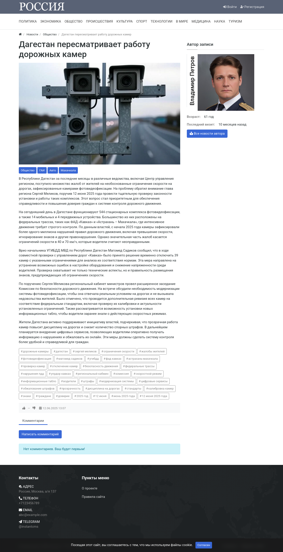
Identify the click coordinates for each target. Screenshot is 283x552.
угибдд (94, 358)
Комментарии (33, 421)
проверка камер (34, 366)
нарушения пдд (33, 373)
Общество (27, 170)
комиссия (122, 373)
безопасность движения (101, 366)
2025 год (82, 396)
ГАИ (42, 170)
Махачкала (68, 170)
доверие (64, 396)
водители (69, 381)
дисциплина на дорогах (104, 388)
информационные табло (39, 381)
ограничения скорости (118, 351)
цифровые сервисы (154, 381)
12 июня (101, 396)
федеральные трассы (140, 366)
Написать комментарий (40, 434)
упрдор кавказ (61, 373)
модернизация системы (117, 381)
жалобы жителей (152, 351)
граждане (44, 396)
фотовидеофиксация (37, 358)
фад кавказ (113, 358)
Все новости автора (207, 134)
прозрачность (70, 388)
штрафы (88, 381)
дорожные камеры (36, 351)
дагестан (62, 351)
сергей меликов (86, 351)
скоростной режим (149, 373)
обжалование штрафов (39, 388)
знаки (27, 396)
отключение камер (65, 366)
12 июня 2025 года (154, 396)
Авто (53, 170)
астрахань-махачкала (143, 358)
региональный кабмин (93, 373)
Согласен (203, 545)
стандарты (134, 388)
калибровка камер (161, 388)
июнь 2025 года (124, 396)
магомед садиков (70, 358)
